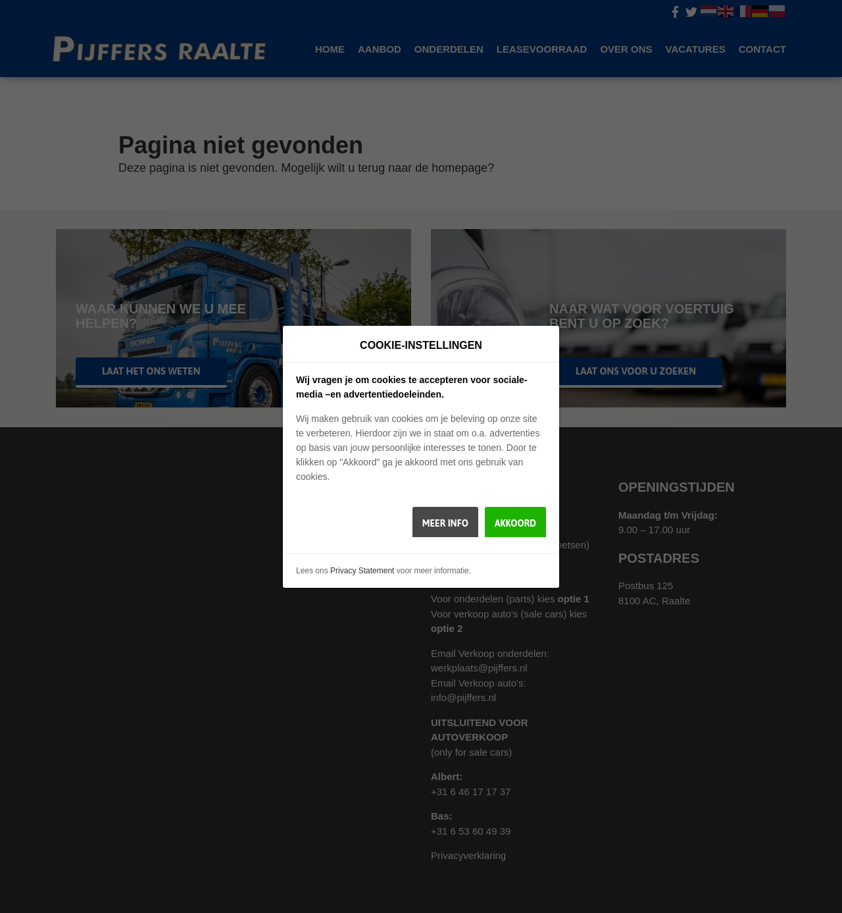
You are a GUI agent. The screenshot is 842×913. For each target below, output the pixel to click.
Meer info (445, 523)
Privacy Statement (362, 570)
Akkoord (515, 523)
